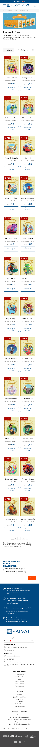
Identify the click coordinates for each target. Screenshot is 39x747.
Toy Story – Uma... (27, 278)
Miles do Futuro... (11, 439)
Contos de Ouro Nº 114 (11, 401)
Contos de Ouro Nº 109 (28, 482)
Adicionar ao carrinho (11, 88)
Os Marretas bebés (28, 519)
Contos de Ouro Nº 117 (28, 321)
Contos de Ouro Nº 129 (28, 81)
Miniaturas (19, 701)
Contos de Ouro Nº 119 (28, 281)
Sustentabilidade (19, 677)
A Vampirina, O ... (28, 78)
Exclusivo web (19, 681)
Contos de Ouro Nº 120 (11, 281)
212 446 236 (10, 650)
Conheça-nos (19, 674)
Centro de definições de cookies (19, 724)
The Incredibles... (28, 479)
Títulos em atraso (19, 684)
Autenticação (19, 686)
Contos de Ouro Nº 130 (11, 81)
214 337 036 (10, 659)
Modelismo (19, 699)
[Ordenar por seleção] (24, 50)
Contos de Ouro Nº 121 (28, 241)
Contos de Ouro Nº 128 (11, 121)
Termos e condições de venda (19, 717)
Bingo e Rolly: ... (11, 318)
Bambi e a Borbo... (11, 479)
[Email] (15, 578)
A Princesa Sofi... (27, 118)
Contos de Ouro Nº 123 (28, 201)
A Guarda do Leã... (11, 158)
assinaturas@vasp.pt (13, 656)
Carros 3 (28, 158)
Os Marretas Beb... (11, 118)
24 (33, 50)
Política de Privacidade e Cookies (19, 719)
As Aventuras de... (27, 198)
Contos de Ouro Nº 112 (11, 442)
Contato (19, 715)
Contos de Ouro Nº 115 (28, 361)
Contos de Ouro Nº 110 (11, 482)
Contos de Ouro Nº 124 (11, 201)
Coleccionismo (20, 706)
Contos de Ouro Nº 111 (28, 442)
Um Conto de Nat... (27, 359)
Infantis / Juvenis (19, 704)
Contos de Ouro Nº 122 (11, 241)
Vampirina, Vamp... (11, 238)
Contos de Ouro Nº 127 (28, 121)
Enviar (32, 578)
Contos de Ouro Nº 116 (11, 361)
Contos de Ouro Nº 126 (11, 161)
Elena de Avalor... (11, 198)
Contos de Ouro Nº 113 (28, 401)
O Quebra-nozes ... (11, 399)
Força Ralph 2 (11, 278)
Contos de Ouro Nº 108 (11, 522)
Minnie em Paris (11, 78)
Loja (19, 679)
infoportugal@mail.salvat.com (17, 647)
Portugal (19, 1)
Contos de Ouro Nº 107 (28, 522)
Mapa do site (19, 722)
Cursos (19, 694)
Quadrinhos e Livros (19, 697)
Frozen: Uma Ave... (11, 359)
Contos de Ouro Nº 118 (11, 321)
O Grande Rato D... (27, 238)
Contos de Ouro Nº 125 (28, 161)
